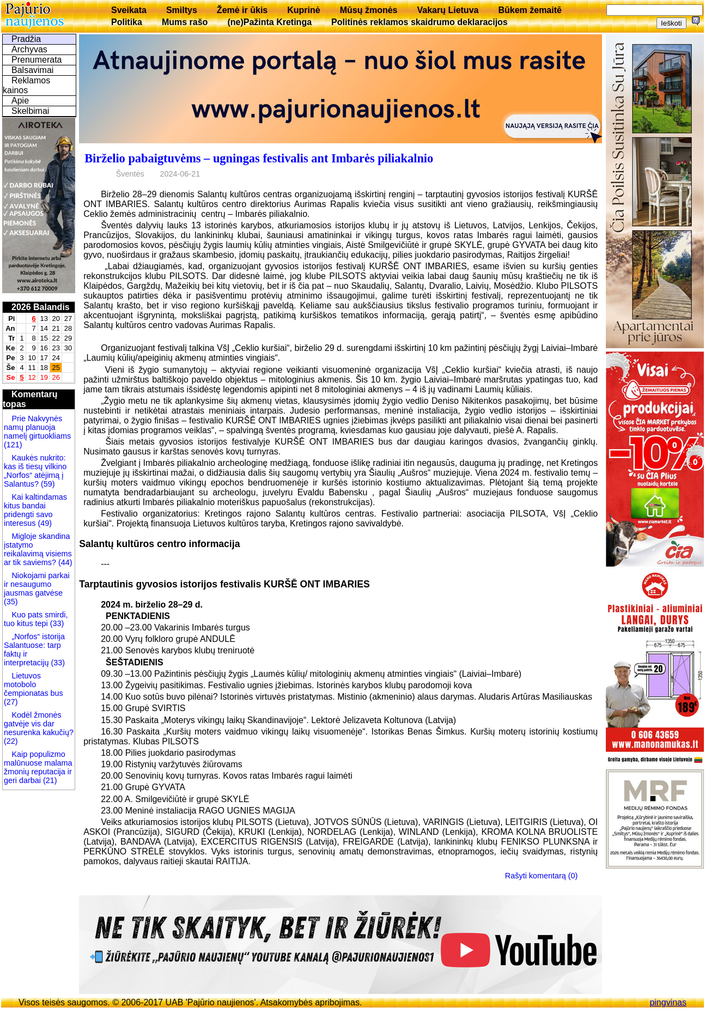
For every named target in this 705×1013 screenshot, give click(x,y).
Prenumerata (36, 59)
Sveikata (129, 10)
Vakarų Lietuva (447, 10)
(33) (56, 623)
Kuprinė (303, 10)
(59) (47, 484)
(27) (11, 701)
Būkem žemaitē (530, 10)
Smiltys (181, 10)
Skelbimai (30, 111)
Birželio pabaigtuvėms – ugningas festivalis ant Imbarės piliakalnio (258, 158)
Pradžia (26, 39)
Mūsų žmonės (369, 10)
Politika (126, 22)
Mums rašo (185, 22)
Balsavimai (32, 70)
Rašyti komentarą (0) (541, 875)
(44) (64, 562)
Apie (20, 100)
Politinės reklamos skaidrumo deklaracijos (419, 22)
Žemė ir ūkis (242, 10)
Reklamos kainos (26, 85)
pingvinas (667, 1002)
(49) (43, 523)
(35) (11, 601)
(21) (49, 780)
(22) (11, 741)
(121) (13, 444)
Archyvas (29, 49)
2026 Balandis (40, 307)
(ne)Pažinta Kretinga (269, 22)
